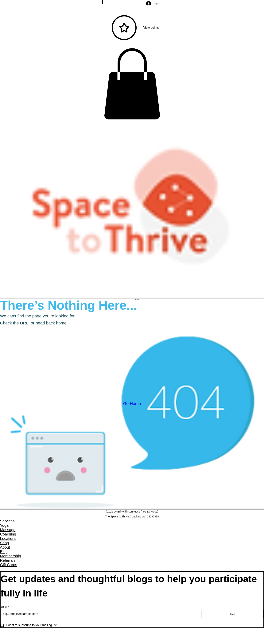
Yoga (4, 525)
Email (5, 607)
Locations (8, 538)
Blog (4, 552)
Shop (4, 543)
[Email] (97, 614)
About (5, 547)
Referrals (7, 560)
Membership (10, 556)
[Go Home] (132, 403)
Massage (7, 530)
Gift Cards (8, 565)
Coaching (8, 534)
